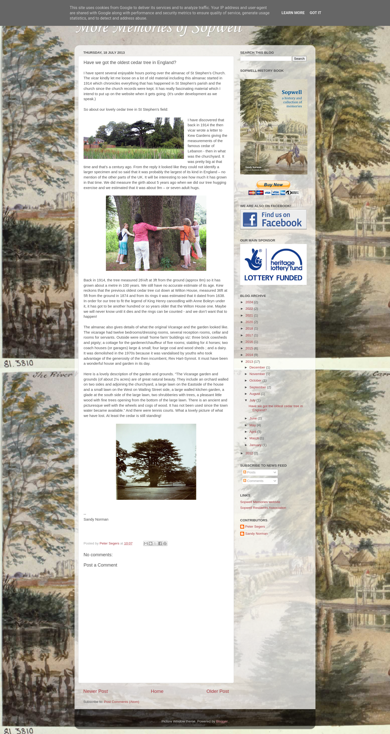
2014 (249, 355)
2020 (249, 322)
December (257, 367)
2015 (249, 348)
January (256, 445)
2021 (249, 315)
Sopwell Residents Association (263, 508)
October (256, 380)
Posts (249, 472)
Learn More (293, 13)
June (253, 418)
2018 (249, 328)
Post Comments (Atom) (121, 702)
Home (157, 691)
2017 (249, 335)
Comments (253, 481)
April (253, 432)
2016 (249, 342)
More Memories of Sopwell (158, 27)
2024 (249, 302)
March (254, 438)
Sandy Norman (256, 533)
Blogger (222, 721)
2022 (249, 309)
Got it (315, 13)
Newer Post (95, 691)
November (257, 374)
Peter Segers (255, 526)
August (255, 394)
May (253, 425)
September (258, 387)
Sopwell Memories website (260, 502)
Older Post (218, 691)
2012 (249, 453)
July (252, 400)
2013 (249, 361)
